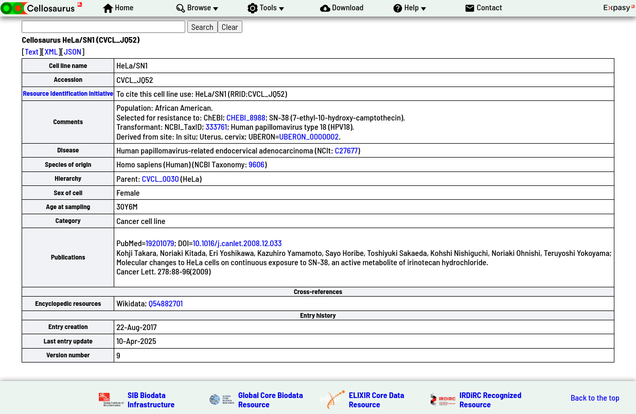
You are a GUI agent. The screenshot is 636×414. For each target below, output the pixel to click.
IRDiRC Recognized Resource (490, 399)
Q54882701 (166, 303)
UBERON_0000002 (309, 136)
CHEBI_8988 (246, 117)
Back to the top (595, 397)
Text (32, 51)
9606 (256, 164)
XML (51, 51)
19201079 (160, 243)
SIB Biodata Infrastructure (151, 399)
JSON (72, 51)
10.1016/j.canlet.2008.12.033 (237, 243)
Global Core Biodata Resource (270, 399)
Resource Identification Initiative (68, 93)
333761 (216, 126)
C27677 (346, 150)
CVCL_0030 (160, 178)
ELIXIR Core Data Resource (376, 399)
